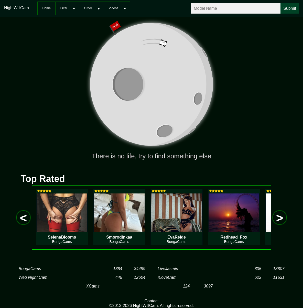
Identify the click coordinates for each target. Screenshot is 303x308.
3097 (208, 286)
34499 (139, 268)
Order (88, 8)
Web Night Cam (33, 277)
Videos (113, 8)
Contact (151, 301)
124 (186, 286)
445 (118, 277)
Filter (63, 8)
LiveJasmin (168, 268)
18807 (279, 268)
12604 (139, 277)
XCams (92, 286)
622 (257, 277)
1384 (117, 268)
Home (46, 8)
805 (257, 268)
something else (189, 156)
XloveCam (167, 277)
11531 (279, 277)
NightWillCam (16, 8)
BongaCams (30, 268)
